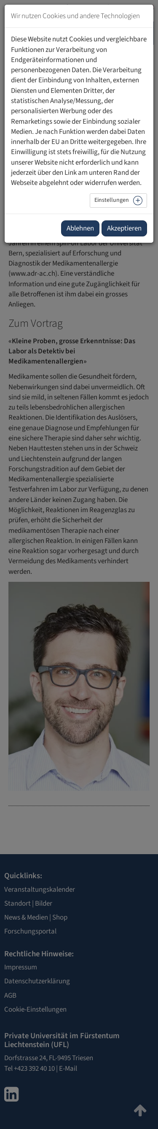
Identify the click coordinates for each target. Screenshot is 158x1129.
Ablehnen (80, 228)
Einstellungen (111, 200)
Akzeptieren (124, 228)
